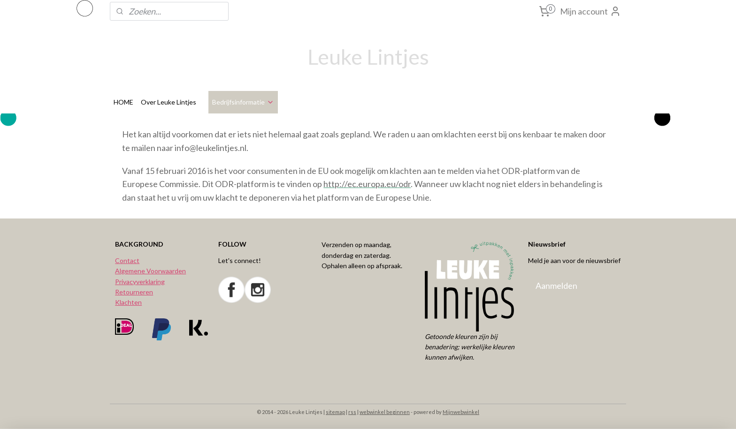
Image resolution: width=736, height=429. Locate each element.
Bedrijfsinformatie (243, 102)
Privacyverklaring (140, 282)
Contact (127, 260)
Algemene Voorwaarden (150, 271)
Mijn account (590, 11)
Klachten (128, 302)
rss (352, 412)
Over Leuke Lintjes (168, 102)
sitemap (335, 412)
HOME (123, 102)
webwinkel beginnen (385, 412)
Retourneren (134, 292)
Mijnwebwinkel (461, 412)
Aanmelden (556, 285)
